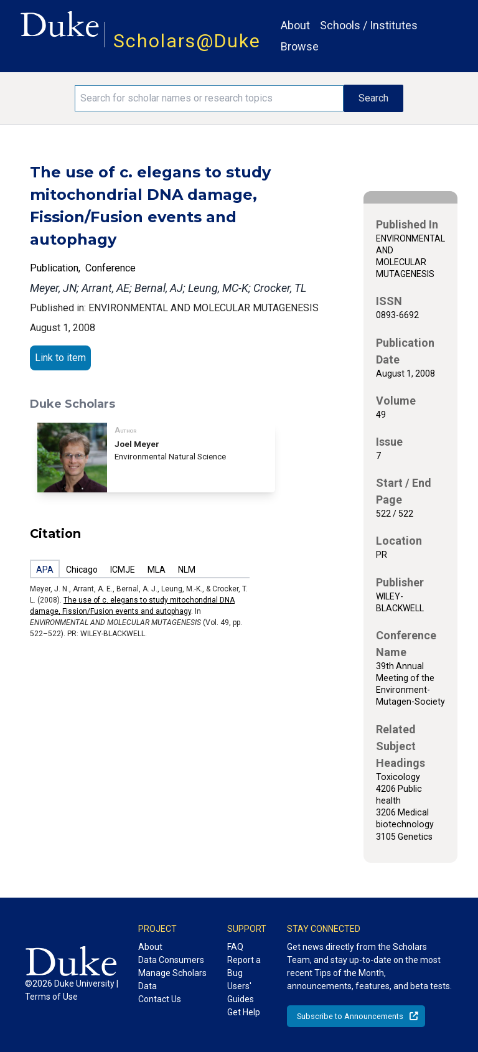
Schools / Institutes (369, 25)
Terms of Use (51, 997)
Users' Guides (240, 992)
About (295, 25)
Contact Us (159, 999)
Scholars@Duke (187, 41)
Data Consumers (171, 960)
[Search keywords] (209, 98)
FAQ (235, 947)
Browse (300, 46)
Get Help (243, 1012)
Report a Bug (244, 966)
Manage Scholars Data (172, 979)
